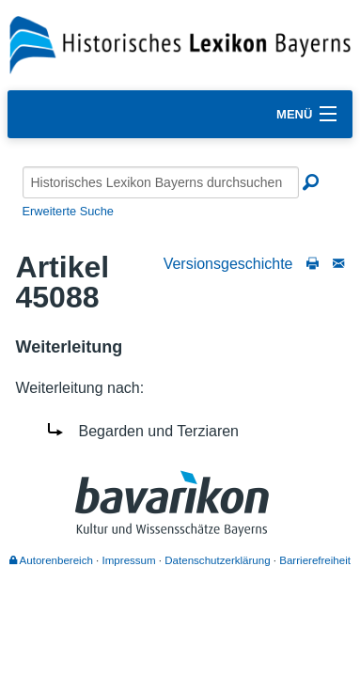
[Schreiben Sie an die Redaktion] (338, 264)
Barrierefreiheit (315, 560)
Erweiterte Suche (68, 211)
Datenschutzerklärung (217, 560)
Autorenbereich (51, 560)
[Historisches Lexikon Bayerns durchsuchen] (161, 182)
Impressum (129, 560)
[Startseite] (180, 44)
